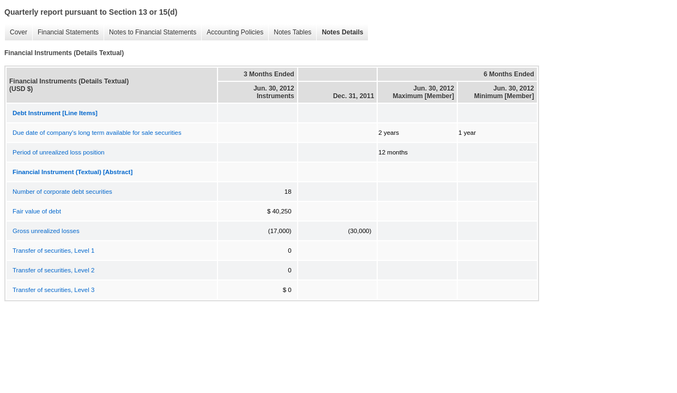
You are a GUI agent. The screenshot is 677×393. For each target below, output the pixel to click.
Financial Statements (65, 32)
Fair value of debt (37, 211)
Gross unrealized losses (46, 231)
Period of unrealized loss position (59, 152)
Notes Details (339, 32)
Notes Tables (289, 32)
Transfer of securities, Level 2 (53, 270)
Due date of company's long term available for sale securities (97, 132)
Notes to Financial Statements (150, 32)
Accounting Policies (232, 32)
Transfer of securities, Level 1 (53, 250)
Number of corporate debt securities (62, 191)
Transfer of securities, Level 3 (53, 290)
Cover (15, 32)
